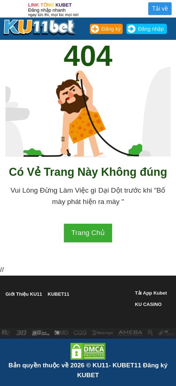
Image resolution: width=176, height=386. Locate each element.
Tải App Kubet (151, 293)
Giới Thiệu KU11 (23, 294)
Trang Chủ (87, 232)
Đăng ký (111, 29)
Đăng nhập (151, 29)
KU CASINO (148, 304)
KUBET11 (58, 294)
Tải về (160, 8)
